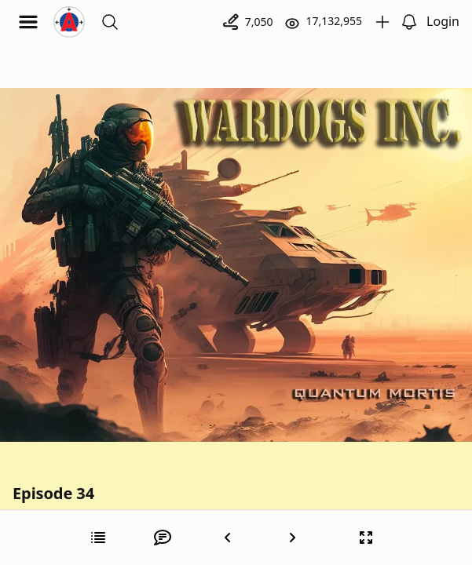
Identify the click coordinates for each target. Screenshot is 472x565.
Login (442, 21)
